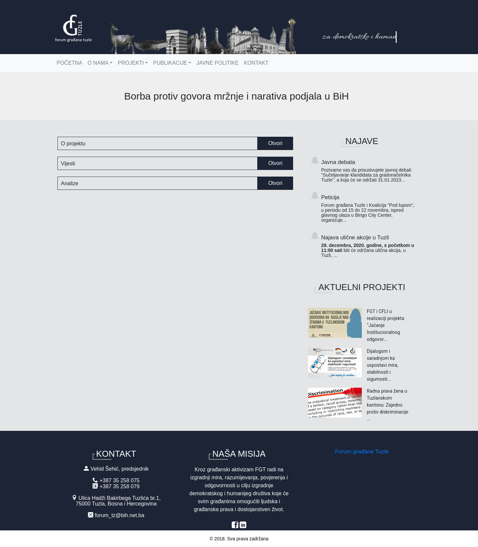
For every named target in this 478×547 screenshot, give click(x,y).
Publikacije (170, 63)
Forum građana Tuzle (362, 451)
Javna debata (368, 171)
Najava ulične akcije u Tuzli (368, 246)
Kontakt (256, 63)
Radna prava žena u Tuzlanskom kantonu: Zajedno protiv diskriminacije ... (387, 405)
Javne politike (218, 63)
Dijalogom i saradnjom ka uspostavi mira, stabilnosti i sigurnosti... (382, 365)
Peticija (368, 208)
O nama (98, 63)
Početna (69, 63)
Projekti (131, 63)
